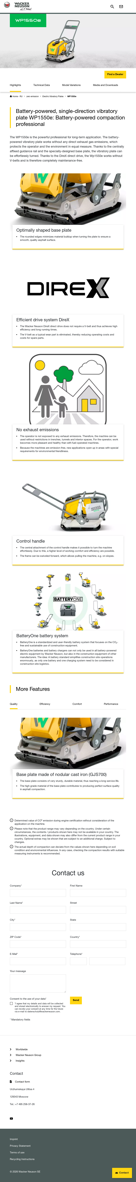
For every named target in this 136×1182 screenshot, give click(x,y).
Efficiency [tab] (45, 704)
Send (76, 1000)
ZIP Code (15, 937)
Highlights (15, 85)
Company (16, 885)
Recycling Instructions (22, 1159)
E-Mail (14, 953)
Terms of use (17, 1152)
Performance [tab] (111, 704)
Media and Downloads (105, 85)
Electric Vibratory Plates (52, 96)
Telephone (76, 954)
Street (73, 902)
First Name (76, 885)
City (12, 919)
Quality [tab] (14, 704)
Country (75, 937)
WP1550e (71, 97)
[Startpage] (18, 6)
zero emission (32, 96)
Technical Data (41, 85)
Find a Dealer (115, 74)
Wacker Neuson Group (28, 1055)
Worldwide (21, 1049)
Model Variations (71, 85)
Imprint (14, 1139)
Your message (18, 971)
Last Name (16, 902)
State (73, 919)
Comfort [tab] (77, 704)
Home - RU (18, 96)
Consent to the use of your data (28, 998)
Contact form (22, 1081)
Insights (20, 1060)
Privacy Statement (20, 1145)
